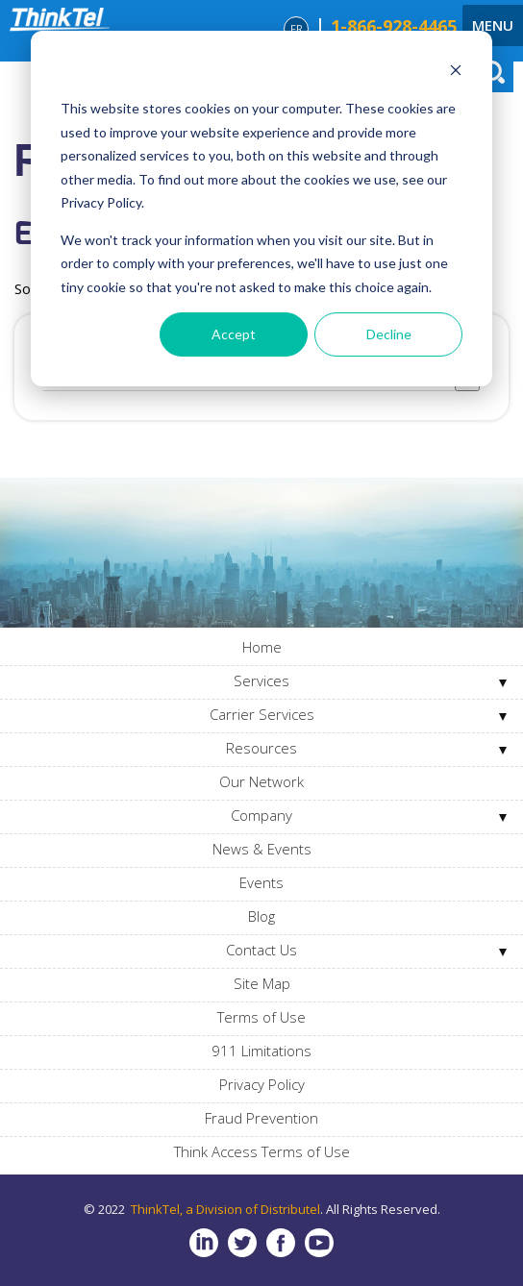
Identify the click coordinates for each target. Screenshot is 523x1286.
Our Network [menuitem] (261, 781)
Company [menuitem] (261, 815)
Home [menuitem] (262, 646)
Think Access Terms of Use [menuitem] (262, 1151)
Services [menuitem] (261, 680)
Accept (234, 334)
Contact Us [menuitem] (261, 949)
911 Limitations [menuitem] (261, 1050)
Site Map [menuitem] (262, 983)
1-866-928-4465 (394, 25)
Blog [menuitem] (261, 916)
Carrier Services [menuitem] (262, 714)
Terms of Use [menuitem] (261, 1016)
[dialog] (261, 208)
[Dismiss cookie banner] (455, 73)
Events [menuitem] (261, 882)
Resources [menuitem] (261, 747)
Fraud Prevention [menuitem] (261, 1117)
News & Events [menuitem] (261, 848)
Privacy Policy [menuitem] (262, 1084)
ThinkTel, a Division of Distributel (225, 1209)
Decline (388, 334)
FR (296, 28)
